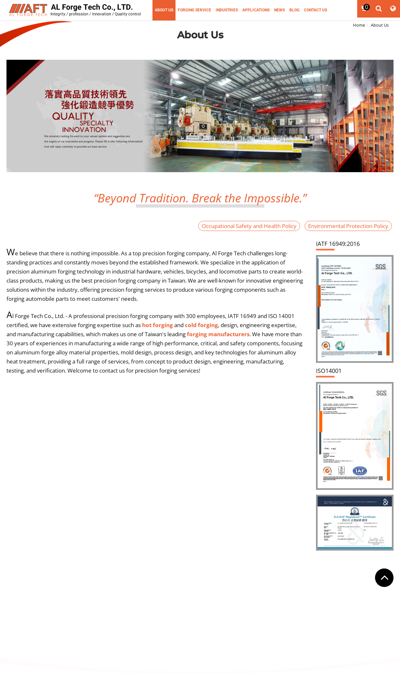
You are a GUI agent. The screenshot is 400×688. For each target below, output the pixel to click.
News (279, 10)
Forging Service (194, 10)
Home (359, 25)
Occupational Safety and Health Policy (249, 226)
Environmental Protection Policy (348, 226)
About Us (164, 10)
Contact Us (315, 10)
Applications (256, 10)
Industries (227, 10)
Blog (294, 10)
